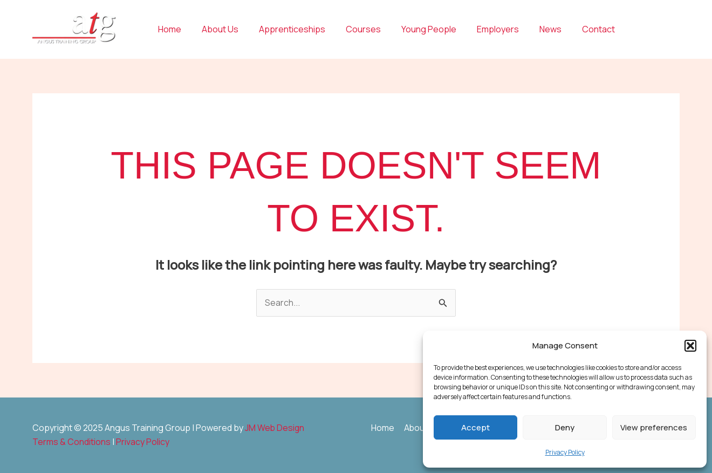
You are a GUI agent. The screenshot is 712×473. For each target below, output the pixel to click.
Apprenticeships (284, 29)
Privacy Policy (565, 452)
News (529, 29)
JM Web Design (275, 428)
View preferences (653, 427)
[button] (690, 345)
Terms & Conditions (71, 442)
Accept (475, 427)
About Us (215, 29)
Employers (480, 29)
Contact (574, 29)
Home (168, 29)
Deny (564, 427)
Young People (414, 29)
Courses (351, 29)
